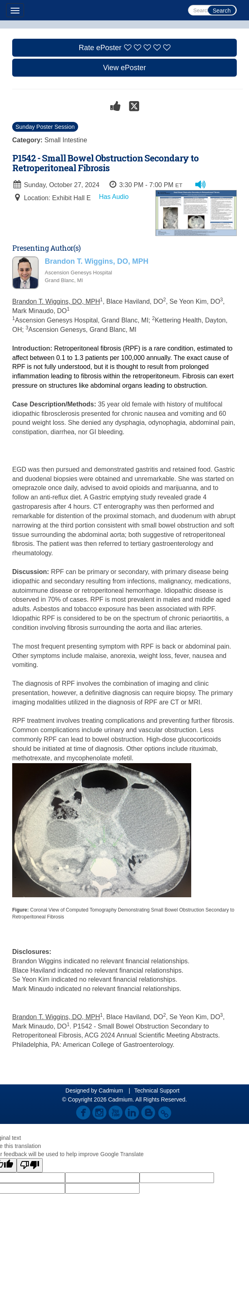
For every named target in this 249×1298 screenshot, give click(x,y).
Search (222, 10)
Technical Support (156, 1090)
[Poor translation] (30, 1165)
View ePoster (124, 68)
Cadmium (110, 1090)
